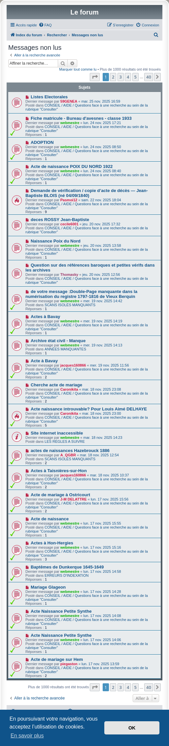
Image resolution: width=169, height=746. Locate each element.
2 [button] (113, 77)
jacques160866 (73, 365)
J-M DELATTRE (73, 499)
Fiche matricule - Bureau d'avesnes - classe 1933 (81, 118)
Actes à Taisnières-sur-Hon (59, 470)
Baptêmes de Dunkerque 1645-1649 (67, 567)
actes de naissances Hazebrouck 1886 (70, 450)
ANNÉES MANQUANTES (65, 349)
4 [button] (128, 77)
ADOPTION (42, 142)
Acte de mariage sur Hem (57, 659)
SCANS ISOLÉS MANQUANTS (70, 305)
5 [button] (135, 77)
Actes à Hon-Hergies (52, 542)
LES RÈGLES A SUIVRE (65, 441)
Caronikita (69, 389)
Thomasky (69, 274)
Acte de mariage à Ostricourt (60, 494)
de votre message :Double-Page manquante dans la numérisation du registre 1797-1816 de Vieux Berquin (81, 294)
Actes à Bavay (45, 316)
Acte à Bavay (44, 360)
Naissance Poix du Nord (56, 241)
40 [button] (148, 77)
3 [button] (120, 77)
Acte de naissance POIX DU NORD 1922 (72, 166)
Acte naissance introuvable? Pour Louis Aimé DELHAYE (89, 408)
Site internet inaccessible (57, 433)
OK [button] (132, 727)
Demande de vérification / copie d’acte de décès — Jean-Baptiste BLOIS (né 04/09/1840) (86, 193)
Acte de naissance (50, 518)
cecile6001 (69, 224)
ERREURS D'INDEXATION (66, 575)
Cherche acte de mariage (56, 384)
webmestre (69, 123)
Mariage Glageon (48, 587)
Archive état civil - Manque (58, 340)
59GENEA (68, 101)
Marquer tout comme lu (77, 69)
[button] (95, 77)
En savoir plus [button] (27, 735)
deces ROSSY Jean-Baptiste (60, 219)
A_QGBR (68, 455)
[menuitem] (45, 25)
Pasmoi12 (68, 200)
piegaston (69, 664)
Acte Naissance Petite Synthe (61, 611)
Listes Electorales (49, 96)
